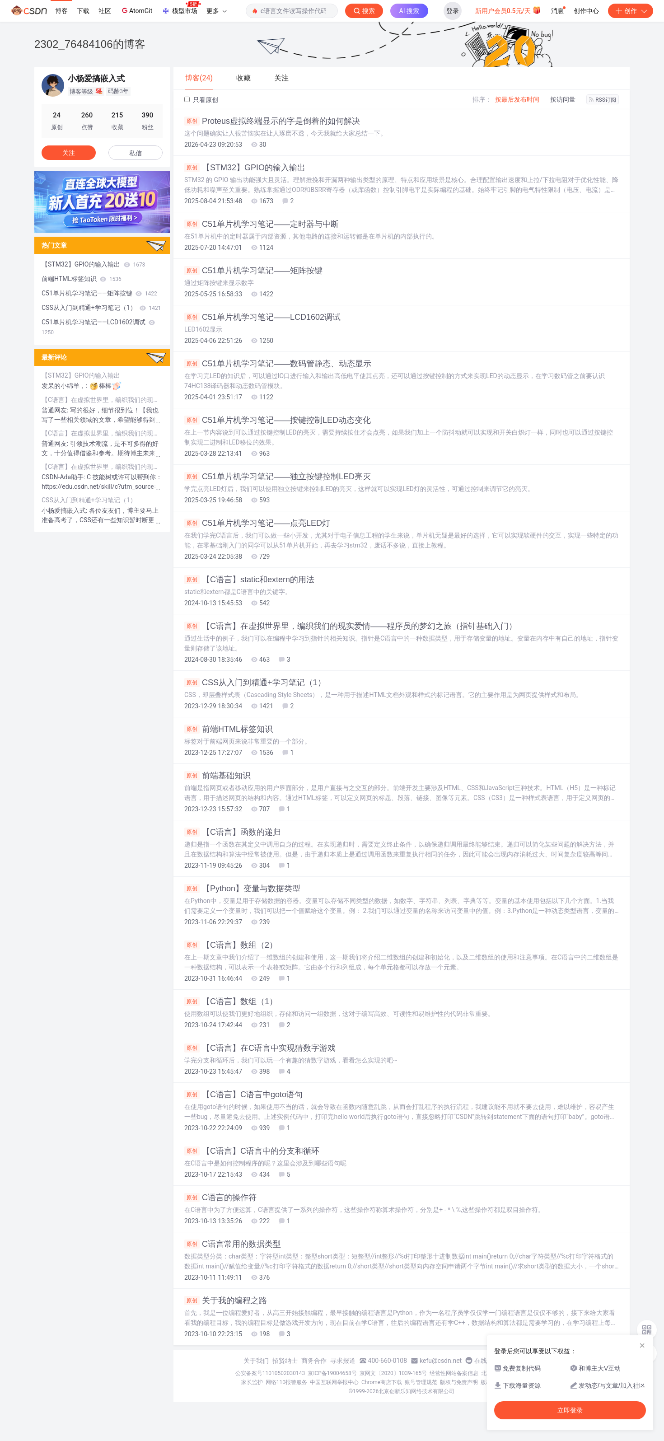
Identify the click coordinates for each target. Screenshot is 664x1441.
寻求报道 (342, 1360)
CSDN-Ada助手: (64, 477)
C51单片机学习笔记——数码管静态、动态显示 (277, 363)
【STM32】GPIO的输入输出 (244, 167)
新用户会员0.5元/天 (508, 9)
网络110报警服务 (286, 1382)
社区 (104, 10)
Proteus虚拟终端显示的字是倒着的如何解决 (272, 121)
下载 (83, 10)
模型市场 (181, 8)
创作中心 (586, 10)
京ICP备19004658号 (332, 1373)
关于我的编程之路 (225, 1300)
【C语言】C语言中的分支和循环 (251, 1151)
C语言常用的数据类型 (232, 1244)
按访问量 (562, 99)
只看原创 (201, 99)
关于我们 (256, 1360)
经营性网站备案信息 (454, 1373)
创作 (630, 10)
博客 (61, 10)
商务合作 (314, 1360)
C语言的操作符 (220, 1197)
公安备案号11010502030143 (270, 1373)
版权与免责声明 (459, 1382)
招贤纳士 (285, 1360)
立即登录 (570, 1410)
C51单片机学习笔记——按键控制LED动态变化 (277, 420)
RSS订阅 (602, 100)
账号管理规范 (421, 1382)
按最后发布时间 (517, 99)
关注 (68, 152)
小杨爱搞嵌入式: (65, 510)
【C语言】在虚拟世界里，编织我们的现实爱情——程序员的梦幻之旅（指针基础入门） (350, 626)
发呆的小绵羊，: (65, 385)
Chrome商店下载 (381, 1382)
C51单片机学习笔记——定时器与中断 (261, 224)
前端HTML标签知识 (228, 729)
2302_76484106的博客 (89, 44)
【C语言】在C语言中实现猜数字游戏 (260, 1048)
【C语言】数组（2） (230, 945)
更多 (216, 10)
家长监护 (252, 1382)
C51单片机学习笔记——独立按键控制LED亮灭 (277, 476)
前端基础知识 (217, 775)
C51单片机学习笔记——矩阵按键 (253, 270)
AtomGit (136, 10)
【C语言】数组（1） (230, 1001)
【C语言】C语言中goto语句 (243, 1094)
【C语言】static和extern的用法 (249, 579)
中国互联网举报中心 (334, 1382)
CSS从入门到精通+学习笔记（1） (255, 682)
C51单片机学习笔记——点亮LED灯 (257, 523)
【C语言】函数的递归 (232, 832)
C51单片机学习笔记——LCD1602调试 (262, 317)
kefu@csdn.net (441, 1360)
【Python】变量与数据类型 (242, 888)
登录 (452, 10)
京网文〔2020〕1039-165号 (393, 1373)
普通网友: (56, 410)
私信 (135, 153)
